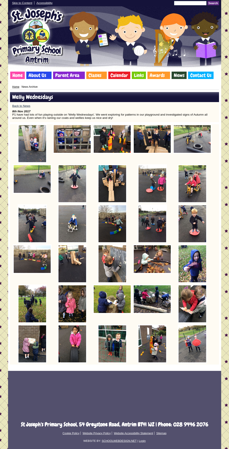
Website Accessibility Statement (133, 433)
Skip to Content (22, 3)
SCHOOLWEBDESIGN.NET (119, 440)
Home (17, 75)
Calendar (119, 75)
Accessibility (44, 3)
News (179, 75)
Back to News (21, 106)
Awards (157, 75)
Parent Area (67, 75)
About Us (37, 75)
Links (139, 75)
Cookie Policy (71, 433)
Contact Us (200, 75)
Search (213, 3)
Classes (95, 75)
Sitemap (161, 433)
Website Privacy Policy (97, 433)
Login (142, 440)
